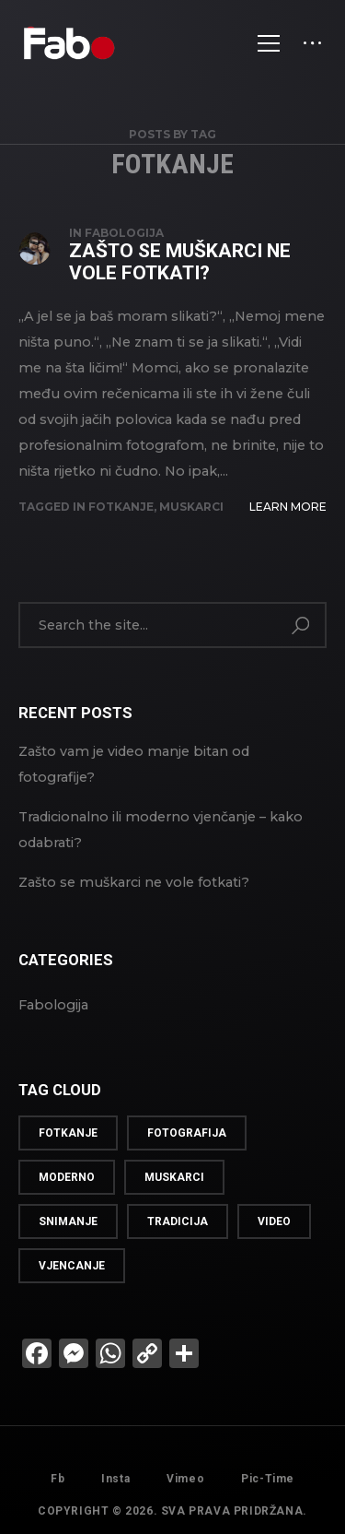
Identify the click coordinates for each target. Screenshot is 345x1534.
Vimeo (185, 1482)
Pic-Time (267, 1495)
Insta (115, 1478)
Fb (57, 1478)
